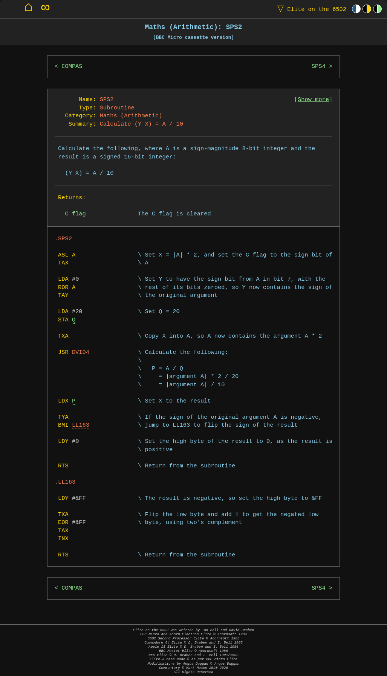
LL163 (80, 425)
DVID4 (80, 352)
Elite (310, 9)
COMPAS (71, 67)
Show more (313, 100)
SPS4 (319, 67)
